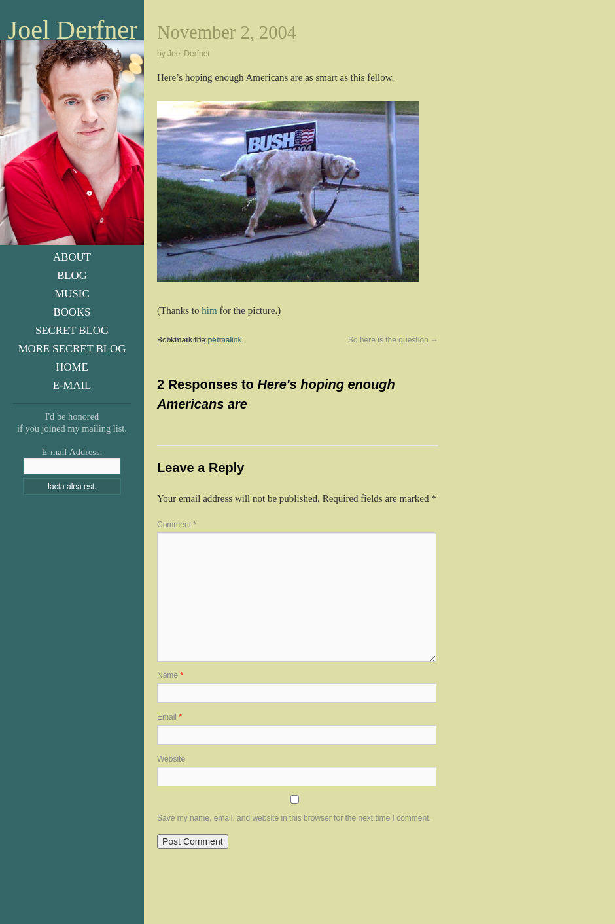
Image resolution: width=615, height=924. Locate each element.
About (72, 257)
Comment (176, 524)
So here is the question (393, 339)
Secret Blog (72, 330)
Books (72, 312)
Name (170, 675)
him (209, 310)
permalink (224, 339)
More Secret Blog (72, 348)
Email (169, 717)
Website (171, 759)
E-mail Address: (71, 452)
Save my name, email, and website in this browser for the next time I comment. (294, 817)
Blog (72, 275)
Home (72, 367)
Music (71, 293)
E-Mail (72, 385)
